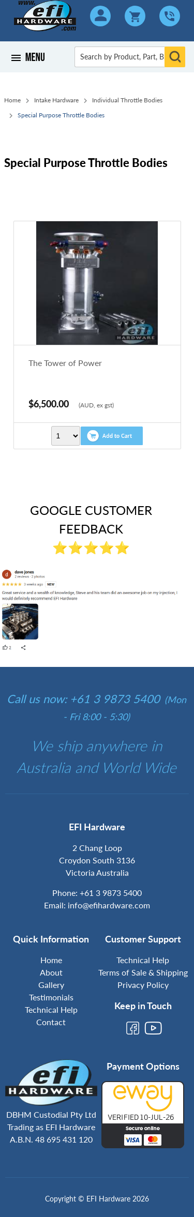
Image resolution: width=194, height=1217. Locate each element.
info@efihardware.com (109, 905)
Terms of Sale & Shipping (143, 972)
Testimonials (51, 997)
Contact (51, 1022)
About (51, 972)
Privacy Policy (143, 985)
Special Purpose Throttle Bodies (61, 115)
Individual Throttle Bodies (127, 100)
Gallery (51, 985)
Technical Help (51, 1009)
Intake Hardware (56, 100)
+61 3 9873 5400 (111, 892)
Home (12, 100)
